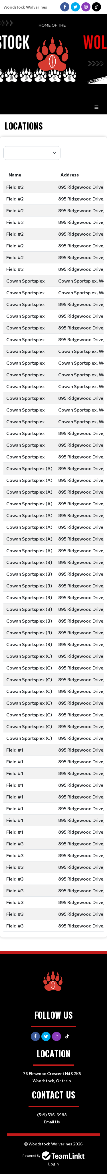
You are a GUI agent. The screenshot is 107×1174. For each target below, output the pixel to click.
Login (53, 1163)
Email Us (52, 1121)
